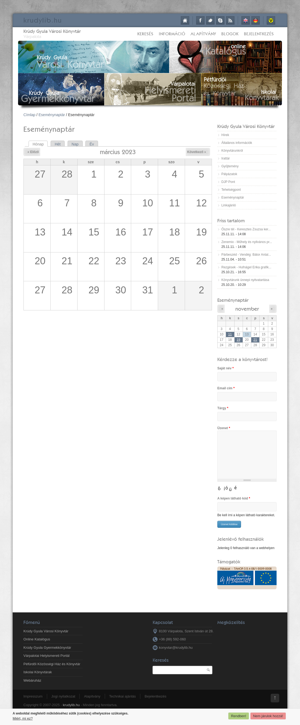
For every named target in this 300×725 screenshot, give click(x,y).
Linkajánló (228, 205)
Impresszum (33, 696)
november (247, 308)
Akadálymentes (271, 20)
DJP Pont (228, 182)
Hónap (40, 144)
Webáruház (32, 680)
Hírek (225, 135)
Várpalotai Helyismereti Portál (46, 656)
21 (255, 340)
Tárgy (222, 408)
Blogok (230, 33)
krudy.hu (42, 20)
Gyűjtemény (230, 166)
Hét (58, 144)
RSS (230, 20)
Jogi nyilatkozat (63, 696)
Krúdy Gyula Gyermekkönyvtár (47, 648)
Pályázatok (229, 174)
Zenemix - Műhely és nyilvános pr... (246, 242)
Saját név (225, 368)
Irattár (225, 158)
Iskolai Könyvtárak (37, 672)
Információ (172, 33)
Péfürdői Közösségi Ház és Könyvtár (51, 664)
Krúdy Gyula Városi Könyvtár (52, 31)
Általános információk (236, 143)
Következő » (196, 152)
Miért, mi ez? (23, 718)
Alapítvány (203, 33)
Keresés (145, 33)
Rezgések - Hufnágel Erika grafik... (246, 267)
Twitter (210, 20)
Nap (75, 144)
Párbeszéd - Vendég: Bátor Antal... (246, 254)
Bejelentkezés (259, 33)
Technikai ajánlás (122, 696)
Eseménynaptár (52, 115)
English (245, 20)
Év (91, 144)
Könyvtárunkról (232, 150)
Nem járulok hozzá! (268, 716)
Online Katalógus (36, 639)
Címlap (185, 20)
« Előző (33, 152)
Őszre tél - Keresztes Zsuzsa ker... (246, 229)
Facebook (200, 20)
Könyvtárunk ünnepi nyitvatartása (245, 280)
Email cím (226, 388)
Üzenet (223, 428)
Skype (220, 20)
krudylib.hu (71, 705)
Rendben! (238, 716)
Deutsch (255, 20)
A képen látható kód (233, 498)
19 (238, 340)
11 (230, 334)
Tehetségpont (231, 190)
